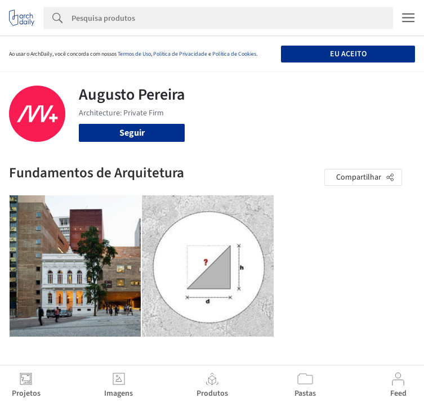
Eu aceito (348, 54)
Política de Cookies (234, 54)
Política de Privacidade (180, 54)
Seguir (132, 133)
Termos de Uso (134, 54)
